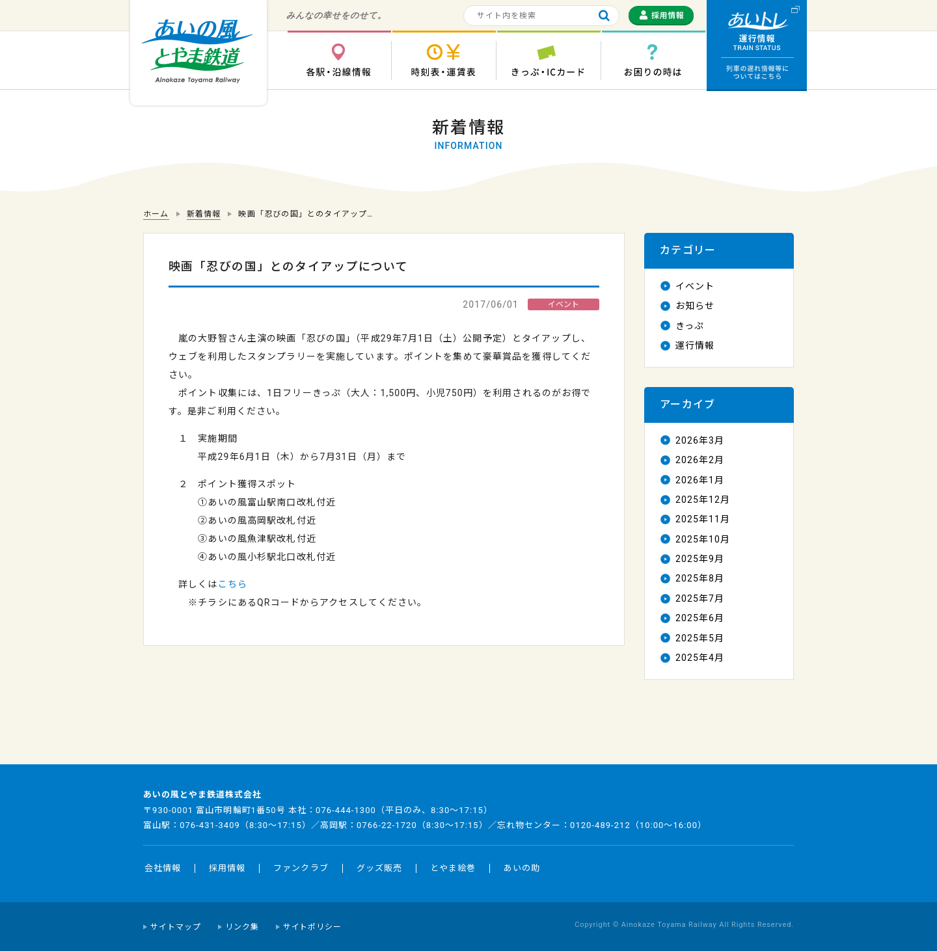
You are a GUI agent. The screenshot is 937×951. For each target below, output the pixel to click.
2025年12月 (702, 499)
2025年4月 (699, 657)
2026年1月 (699, 480)
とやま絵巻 (453, 868)
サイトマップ (175, 926)
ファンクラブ (300, 868)
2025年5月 (699, 638)
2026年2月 (699, 460)
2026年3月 (699, 440)
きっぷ (689, 326)
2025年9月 (699, 559)
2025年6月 (699, 618)
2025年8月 (699, 578)
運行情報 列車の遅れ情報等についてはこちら (757, 45)
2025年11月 (702, 519)
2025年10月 (702, 539)
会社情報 (162, 868)
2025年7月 (699, 598)
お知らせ (694, 306)
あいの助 (522, 868)
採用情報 (227, 868)
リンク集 (242, 926)
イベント (694, 286)
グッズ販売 (379, 868)
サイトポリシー (312, 926)
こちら (232, 584)
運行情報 (694, 345)
